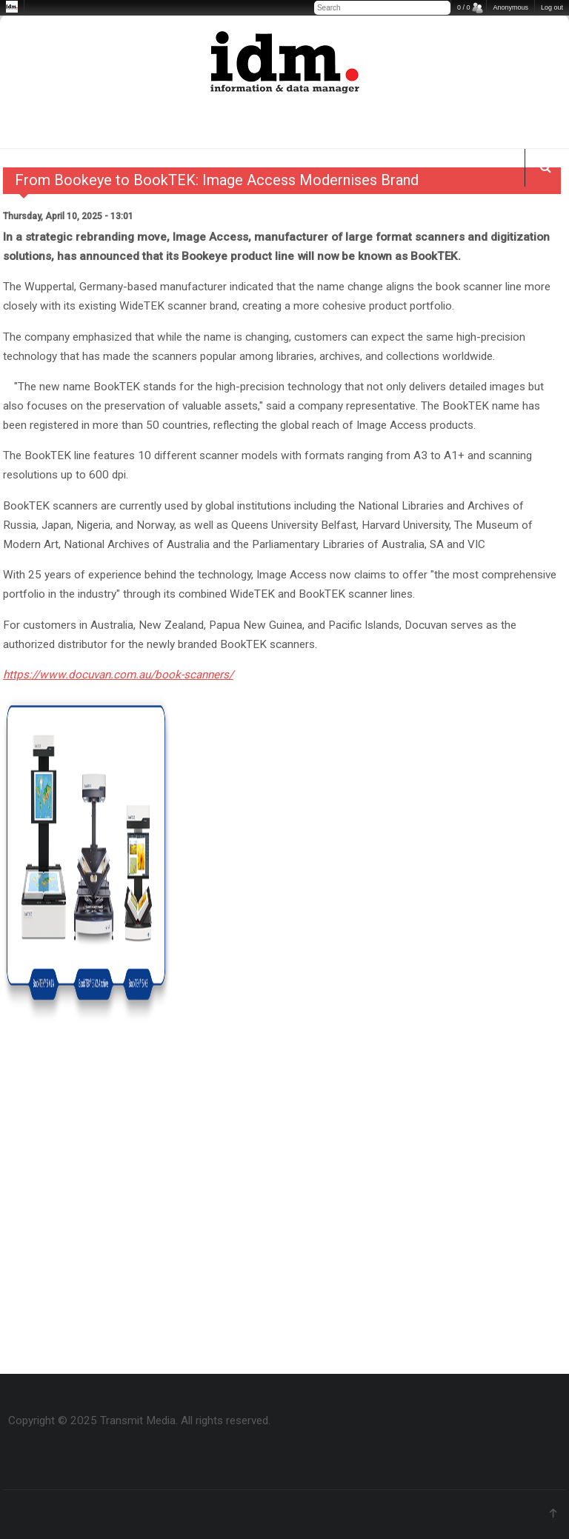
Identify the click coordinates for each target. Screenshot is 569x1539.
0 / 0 (463, 7)
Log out (552, 7)
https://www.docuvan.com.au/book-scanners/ (118, 674)
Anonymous (510, 7)
